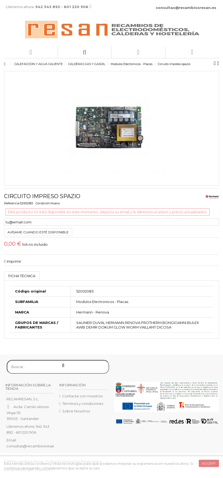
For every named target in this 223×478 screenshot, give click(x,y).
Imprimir (14, 261)
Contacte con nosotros (82, 396)
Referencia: (12, 203)
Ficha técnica (21, 276)
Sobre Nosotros (76, 411)
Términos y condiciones (82, 403)
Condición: (43, 203)
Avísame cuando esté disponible (38, 232)
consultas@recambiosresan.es (186, 7)
